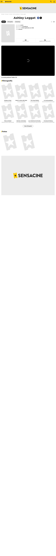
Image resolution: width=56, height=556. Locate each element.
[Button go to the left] (51, 22)
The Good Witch (35, 100)
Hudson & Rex (7, 100)
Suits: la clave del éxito (21, 100)
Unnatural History (48, 121)
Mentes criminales (21, 121)
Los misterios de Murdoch (34, 121)
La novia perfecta (48, 100)
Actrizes (10, 14)
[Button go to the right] (54, 22)
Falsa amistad (7, 121)
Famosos (6, 14)
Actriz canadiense (16, 14)
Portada (2, 14)
